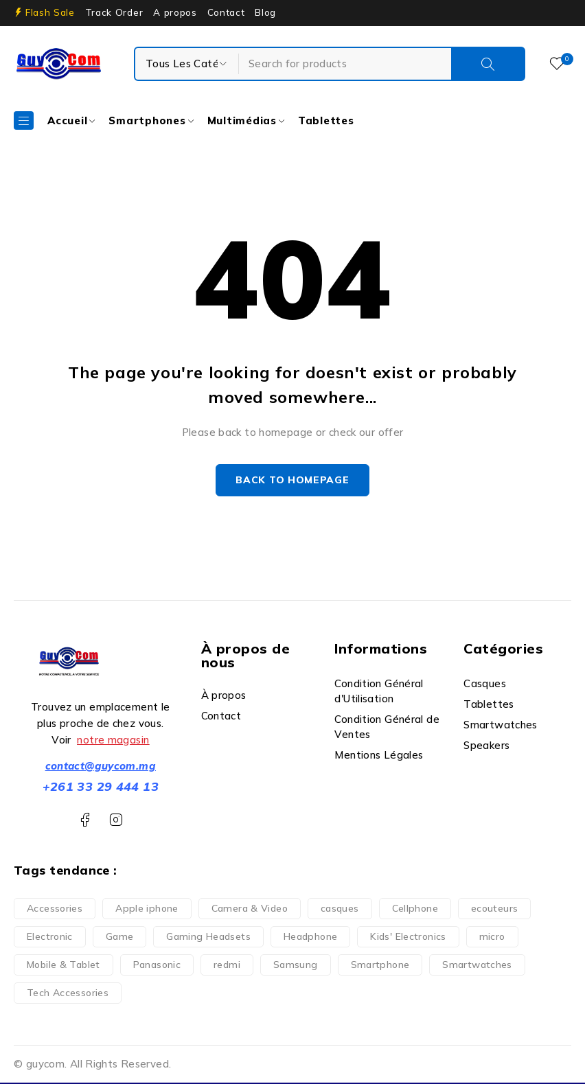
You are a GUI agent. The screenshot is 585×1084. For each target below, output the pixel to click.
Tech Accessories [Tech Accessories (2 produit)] (67, 994)
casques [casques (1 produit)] (340, 909)
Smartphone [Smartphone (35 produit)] (380, 966)
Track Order (114, 12)
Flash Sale (50, 12)
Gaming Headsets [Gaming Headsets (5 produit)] (208, 938)
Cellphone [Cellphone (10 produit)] (415, 909)
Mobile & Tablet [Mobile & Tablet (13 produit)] (63, 966)
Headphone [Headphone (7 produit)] (310, 938)
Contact (226, 12)
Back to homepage (292, 481)
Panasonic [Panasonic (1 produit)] (157, 966)
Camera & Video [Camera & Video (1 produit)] (249, 909)
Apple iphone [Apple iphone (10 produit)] (147, 909)
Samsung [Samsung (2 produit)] (295, 966)
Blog (265, 12)
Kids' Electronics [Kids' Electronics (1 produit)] (408, 938)
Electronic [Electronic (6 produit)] (50, 938)
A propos (174, 12)
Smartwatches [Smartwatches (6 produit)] (477, 966)
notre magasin (113, 741)
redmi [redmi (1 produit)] (227, 966)
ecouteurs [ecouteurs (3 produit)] (494, 909)
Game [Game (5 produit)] (120, 938)
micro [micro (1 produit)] (492, 938)
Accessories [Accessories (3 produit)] (54, 909)
